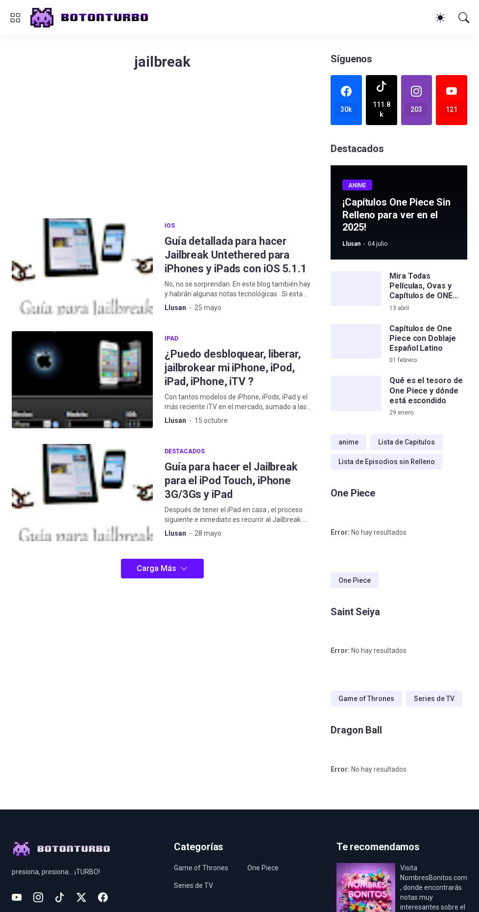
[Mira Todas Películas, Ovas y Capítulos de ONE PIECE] (356, 289)
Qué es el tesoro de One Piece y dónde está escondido (425, 390)
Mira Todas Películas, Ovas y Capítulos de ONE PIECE (421, 286)
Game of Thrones (366, 699)
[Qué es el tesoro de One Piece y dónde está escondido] (356, 393)
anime (348, 442)
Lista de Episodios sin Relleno (386, 462)
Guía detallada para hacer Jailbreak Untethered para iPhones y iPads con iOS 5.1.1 (236, 255)
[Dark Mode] (440, 17)
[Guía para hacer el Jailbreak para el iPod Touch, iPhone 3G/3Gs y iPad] (82, 492)
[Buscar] (464, 17)
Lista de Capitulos (406, 442)
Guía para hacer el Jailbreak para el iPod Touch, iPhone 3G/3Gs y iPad (231, 480)
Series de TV (434, 699)
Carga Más (156, 568)
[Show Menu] (15, 17)
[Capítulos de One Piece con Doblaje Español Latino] (356, 341)
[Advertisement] (162, 149)
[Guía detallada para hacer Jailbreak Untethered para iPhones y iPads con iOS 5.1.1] (82, 266)
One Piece (354, 580)
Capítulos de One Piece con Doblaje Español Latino (422, 338)
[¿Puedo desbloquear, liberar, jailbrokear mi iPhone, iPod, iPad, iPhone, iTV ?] (82, 379)
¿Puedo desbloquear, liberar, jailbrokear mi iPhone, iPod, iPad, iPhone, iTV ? (233, 368)
